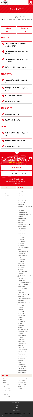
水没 (4, 386)
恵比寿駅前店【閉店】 (23, 212)
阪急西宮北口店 (21, 358)
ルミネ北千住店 (21, 241)
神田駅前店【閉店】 (22, 233)
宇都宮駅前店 (21, 325)
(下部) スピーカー (22, 388)
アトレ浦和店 (21, 311)
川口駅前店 (20, 307)
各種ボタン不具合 (6, 394)
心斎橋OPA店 (21, 347)
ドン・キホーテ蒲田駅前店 (23, 247)
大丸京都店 (20, 337)
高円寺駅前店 (21, 204)
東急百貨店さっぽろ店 (23, 368)
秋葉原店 (20, 235)
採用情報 (16, 407)
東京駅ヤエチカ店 (22, 230)
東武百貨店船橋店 (22, 315)
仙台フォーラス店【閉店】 (23, 329)
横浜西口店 (20, 273)
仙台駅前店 (20, 327)
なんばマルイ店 (21, 341)
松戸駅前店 (20, 319)
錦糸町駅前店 (21, 239)
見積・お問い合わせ (16, 402)
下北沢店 (20, 257)
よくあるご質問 (6, 195)
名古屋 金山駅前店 (22, 335)
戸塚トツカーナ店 (22, 278)
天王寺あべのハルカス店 (23, 353)
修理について (9, 28)
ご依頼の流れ (5, 193)
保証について (9, 32)
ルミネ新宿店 (21, 191)
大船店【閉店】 (21, 292)
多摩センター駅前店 (22, 255)
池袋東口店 (20, 197)
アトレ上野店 (21, 237)
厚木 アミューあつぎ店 (23, 284)
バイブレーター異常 (7, 390)
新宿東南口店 (21, 193)
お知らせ (5, 200)
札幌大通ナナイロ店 (22, 370)
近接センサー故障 (22, 384)
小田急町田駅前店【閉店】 (23, 251)
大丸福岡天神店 (21, 364)
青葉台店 (20, 290)
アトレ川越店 (21, 313)
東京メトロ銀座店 (22, 226)
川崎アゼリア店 (21, 280)
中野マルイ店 (21, 263)
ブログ (4, 199)
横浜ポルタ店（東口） (23, 271)
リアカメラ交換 (21, 380)
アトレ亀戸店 (21, 245)
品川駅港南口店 (21, 220)
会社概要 (17, 405)
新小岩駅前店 (21, 243)
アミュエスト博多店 (22, 366)
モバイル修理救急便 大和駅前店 (25, 298)
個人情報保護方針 (16, 410)
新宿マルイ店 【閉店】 (23, 195)
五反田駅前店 (21, 210)
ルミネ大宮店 (21, 305)
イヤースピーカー (6, 392)
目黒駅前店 (20, 216)
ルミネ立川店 (21, 261)
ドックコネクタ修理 (22, 378)
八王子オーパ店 (21, 253)
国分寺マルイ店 (21, 265)
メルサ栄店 (20, 333)
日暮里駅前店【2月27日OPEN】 (25, 214)
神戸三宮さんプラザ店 (23, 356)
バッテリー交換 (6, 384)
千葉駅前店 (20, 317)
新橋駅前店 (20, 222)
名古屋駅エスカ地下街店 (23, 331)
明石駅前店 (20, 360)
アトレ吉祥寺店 (21, 259)
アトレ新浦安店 (21, 321)
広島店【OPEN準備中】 (23, 362)
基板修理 (5, 378)
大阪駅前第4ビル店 (22, 343)
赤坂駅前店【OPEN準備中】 (24, 224)
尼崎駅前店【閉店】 (22, 354)
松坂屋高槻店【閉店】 (23, 349)
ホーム (4, 191)
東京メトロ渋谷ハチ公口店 (23, 202)
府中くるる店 (21, 267)
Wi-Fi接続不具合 (21, 386)
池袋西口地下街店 (22, 199)
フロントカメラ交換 (22, 382)
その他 (24, 32)
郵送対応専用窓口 (22, 372)
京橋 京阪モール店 (22, 351)
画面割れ (5, 380)
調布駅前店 (20, 269)
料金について (24, 28)
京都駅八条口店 (21, 339)
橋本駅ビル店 (21, 296)
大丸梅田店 (20, 345)
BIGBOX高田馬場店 (22, 218)
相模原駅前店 (21, 300)
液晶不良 (5, 382)
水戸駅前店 (20, 323)
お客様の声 (5, 197)
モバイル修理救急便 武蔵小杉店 (25, 282)
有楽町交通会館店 (22, 228)
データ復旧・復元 (6, 396)
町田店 (19, 249)
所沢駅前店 (20, 309)
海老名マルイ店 (21, 286)
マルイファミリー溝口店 (23, 288)
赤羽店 (19, 232)
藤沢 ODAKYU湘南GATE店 (24, 294)
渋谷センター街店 (22, 200)
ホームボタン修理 (6, 388)
